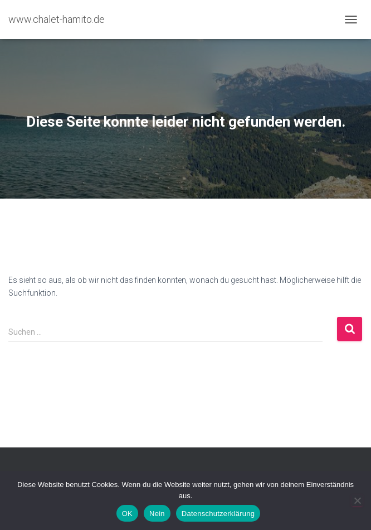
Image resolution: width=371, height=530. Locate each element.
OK (127, 513)
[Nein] (357, 500)
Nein (157, 513)
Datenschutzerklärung (218, 513)
